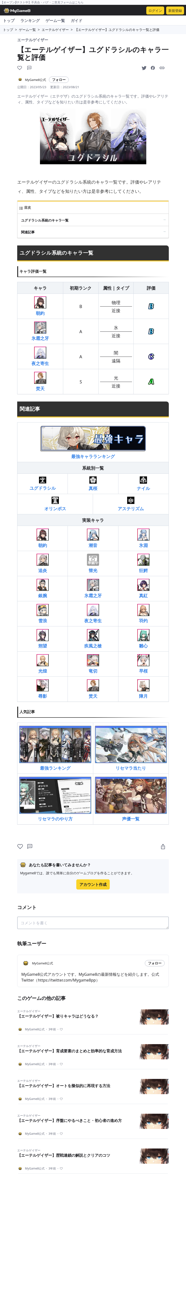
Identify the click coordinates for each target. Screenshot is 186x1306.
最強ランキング (55, 748)
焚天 (40, 381)
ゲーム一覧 (55, 20)
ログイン (155, 10)
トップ (9, 20)
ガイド (76, 20)
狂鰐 (143, 563)
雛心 (143, 639)
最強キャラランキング (93, 442)
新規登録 (175, 10)
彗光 (93, 563)
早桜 (143, 664)
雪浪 (43, 614)
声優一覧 (131, 799)
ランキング (30, 20)
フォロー (59, 79)
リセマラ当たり (131, 748)
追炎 (43, 563)
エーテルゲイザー (55, 29)
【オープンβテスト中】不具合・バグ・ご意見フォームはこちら (42, 2)
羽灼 (143, 614)
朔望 (43, 639)
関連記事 (28, 232)
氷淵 (143, 538)
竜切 (93, 664)
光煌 (43, 664)
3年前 (50, 1029)
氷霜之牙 (40, 331)
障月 (143, 689)
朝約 (40, 306)
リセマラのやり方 (55, 799)
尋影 (43, 689)
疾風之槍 (93, 639)
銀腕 (43, 588)
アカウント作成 (93, 884)
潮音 (93, 538)
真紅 (143, 588)
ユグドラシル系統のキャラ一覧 (45, 220)
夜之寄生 (40, 356)
